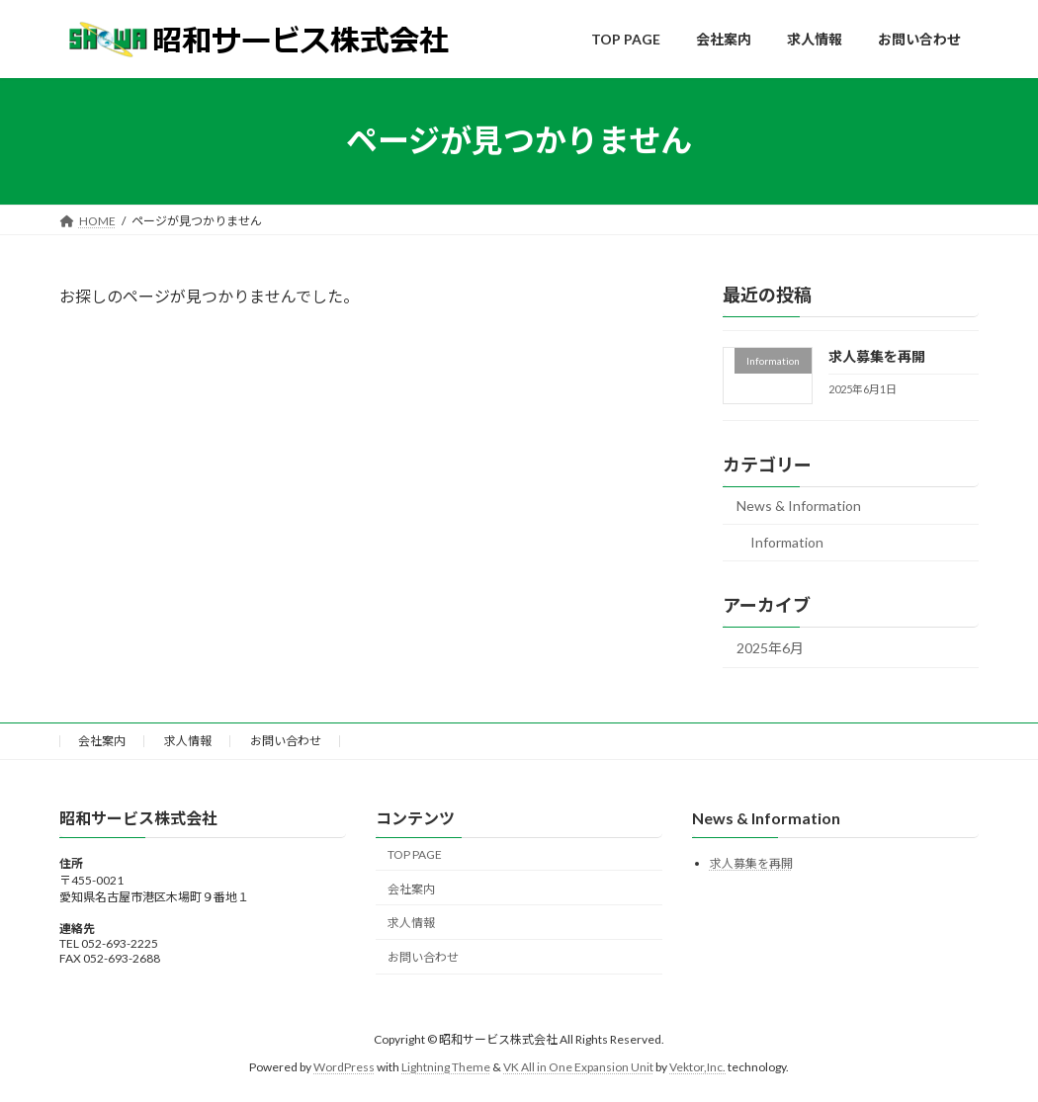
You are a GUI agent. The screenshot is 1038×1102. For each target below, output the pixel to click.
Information (786, 542)
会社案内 (102, 740)
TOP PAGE (415, 854)
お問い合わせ (285, 740)
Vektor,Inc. (697, 1067)
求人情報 (188, 740)
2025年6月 (770, 647)
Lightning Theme (445, 1067)
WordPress (344, 1067)
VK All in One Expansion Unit (578, 1067)
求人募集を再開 (876, 356)
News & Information (798, 504)
